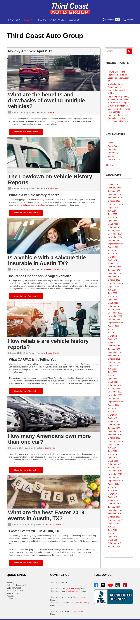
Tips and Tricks (52, 188)
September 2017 (115, 520)
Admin (31, 112)
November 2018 (115, 474)
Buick (110, 143)
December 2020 (115, 392)
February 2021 (114, 385)
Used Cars (51, 112)
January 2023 (114, 309)
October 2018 (114, 477)
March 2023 (113, 303)
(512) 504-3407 (72, 591)
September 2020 (115, 402)
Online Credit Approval (16, 585)
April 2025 (112, 220)
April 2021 (112, 378)
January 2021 (114, 388)
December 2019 (115, 431)
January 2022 (114, 349)
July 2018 (112, 487)
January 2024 (114, 270)
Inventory (14, 20)
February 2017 (114, 543)
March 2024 (113, 263)
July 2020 (112, 408)
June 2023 (112, 293)
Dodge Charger (115, 159)
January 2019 (114, 467)
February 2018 (114, 503)
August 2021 (113, 365)
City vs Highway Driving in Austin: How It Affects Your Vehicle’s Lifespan (118, 99)
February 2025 (114, 227)
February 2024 (114, 267)
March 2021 (113, 382)
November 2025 (115, 198)
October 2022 (114, 319)
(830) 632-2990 (81, 603)
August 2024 (113, 247)
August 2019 (113, 444)
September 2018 (115, 481)
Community (50, 524)
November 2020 (115, 395)
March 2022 (113, 342)
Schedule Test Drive (15, 591)
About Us (74, 20)
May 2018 (112, 494)
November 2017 (115, 513)
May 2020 (112, 415)
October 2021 (114, 359)
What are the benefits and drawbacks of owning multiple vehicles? (46, 100)
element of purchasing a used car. (31, 205)
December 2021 (115, 352)
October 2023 (114, 280)
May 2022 (112, 336)
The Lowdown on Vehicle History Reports (50, 179)
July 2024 (112, 250)
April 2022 (112, 339)
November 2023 (115, 276)
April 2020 (112, 418)
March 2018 (113, 500)
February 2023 (114, 306)
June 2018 (112, 490)
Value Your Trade (14, 593)
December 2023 (115, 273)
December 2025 (115, 194)
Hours (82, 588)
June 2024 (112, 253)
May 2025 (112, 217)
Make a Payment (57, 20)
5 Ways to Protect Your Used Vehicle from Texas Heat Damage (119, 109)
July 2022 (112, 329)
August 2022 (113, 326)
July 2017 (112, 527)
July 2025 (112, 211)
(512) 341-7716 (79, 597)
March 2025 (113, 224)
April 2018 (112, 497)
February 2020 (114, 424)
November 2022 (115, 316)
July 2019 (112, 448)
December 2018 (115, 471)
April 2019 (112, 457)
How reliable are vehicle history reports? (48, 344)
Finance (41, 20)
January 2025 (114, 230)
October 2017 (114, 517)
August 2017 (113, 523)
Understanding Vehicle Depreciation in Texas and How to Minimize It (118, 118)
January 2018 (114, 507)
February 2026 (114, 188)
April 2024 (112, 260)
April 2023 (112, 299)
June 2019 (112, 451)
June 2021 (112, 372)
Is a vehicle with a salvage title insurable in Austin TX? (47, 260)
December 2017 (115, 510)
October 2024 (114, 240)
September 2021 (115, 362)
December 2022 (115, 313)
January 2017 (114, 546)
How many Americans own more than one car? (49, 439)
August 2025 (113, 207)
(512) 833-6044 (72, 588)
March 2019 (113, 461)
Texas (48, 269)
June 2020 (112, 411)
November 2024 (115, 237)
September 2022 (115, 323)
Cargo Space (114, 146)
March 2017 (113, 540)
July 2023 (112, 290)
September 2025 (115, 204)
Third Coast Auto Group (45, 35)
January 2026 (114, 191)
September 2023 (115, 283)
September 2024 (115, 244)
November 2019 (115, 434)
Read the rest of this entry (26, 132)
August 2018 (113, 484)
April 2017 (112, 536)
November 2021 (115, 355)
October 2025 (114, 201)
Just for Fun (50, 448)
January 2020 (114, 428)
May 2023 (112, 296)
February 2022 (114, 346)
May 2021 (112, 375)
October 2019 (114, 438)
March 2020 (113, 421)
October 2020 (114, 398)
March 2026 (113, 184)
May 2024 (112, 257)
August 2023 (113, 286)
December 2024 (115, 234)
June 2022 (112, 332)
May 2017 (112, 533)
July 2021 (112, 369)
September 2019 (115, 441)
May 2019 (112, 454)
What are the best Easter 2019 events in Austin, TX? (46, 515)
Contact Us (11, 599)
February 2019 (114, 464)
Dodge (111, 156)
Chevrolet (112, 149)
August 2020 (113, 405)
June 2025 (112, 214)
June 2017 (112, 530)
